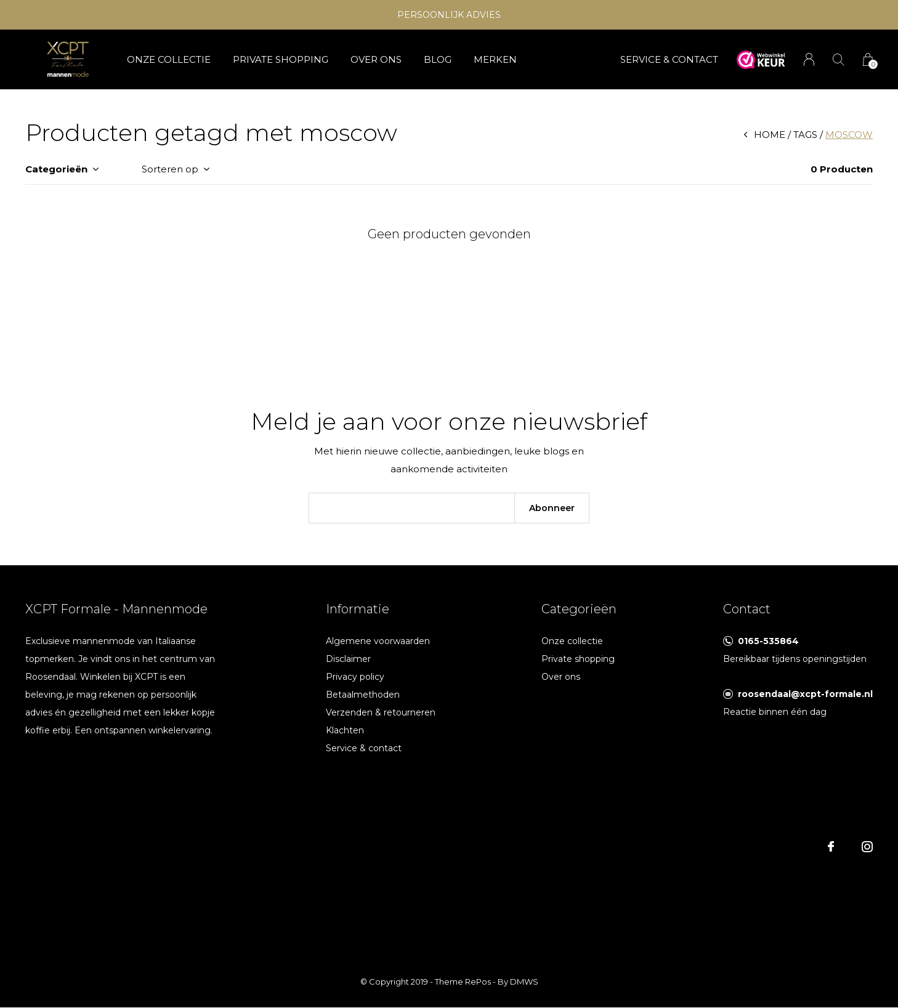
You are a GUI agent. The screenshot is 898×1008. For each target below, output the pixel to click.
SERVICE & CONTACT (669, 59)
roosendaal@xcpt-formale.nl (805, 694)
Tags (805, 134)
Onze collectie (169, 59)
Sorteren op (170, 169)
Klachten (345, 730)
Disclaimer (348, 658)
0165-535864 (768, 641)
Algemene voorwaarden (378, 641)
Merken (495, 59)
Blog (437, 59)
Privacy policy (355, 676)
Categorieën (56, 169)
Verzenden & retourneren (380, 712)
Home (769, 134)
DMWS (524, 981)
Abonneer (552, 508)
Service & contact (364, 748)
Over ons (376, 59)
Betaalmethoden (363, 694)
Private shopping (280, 59)
